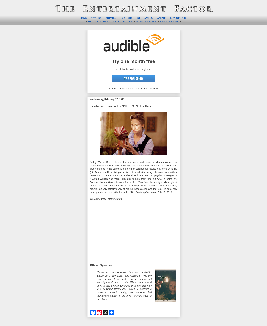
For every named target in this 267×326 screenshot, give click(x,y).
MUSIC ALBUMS (146, 21)
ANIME (161, 18)
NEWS (83, 18)
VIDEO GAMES (169, 21)
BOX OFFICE (178, 18)
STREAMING (145, 18)
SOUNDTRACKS (122, 21)
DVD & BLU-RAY (98, 21)
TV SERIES (126, 18)
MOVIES (111, 18)
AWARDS (96, 18)
